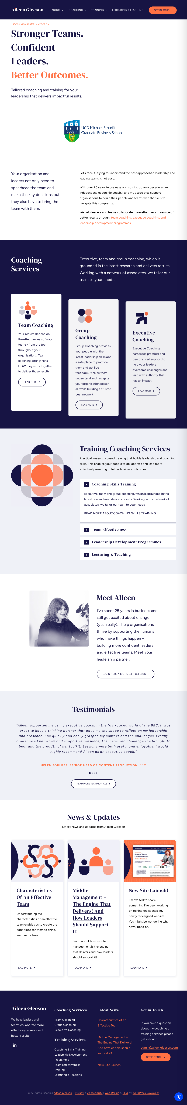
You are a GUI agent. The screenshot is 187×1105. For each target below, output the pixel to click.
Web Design (112, 1092)
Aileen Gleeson (63, 1092)
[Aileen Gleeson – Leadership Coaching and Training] (27, 9)
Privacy (79, 1092)
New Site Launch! (148, 890)
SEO (125, 1092)
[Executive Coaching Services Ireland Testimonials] (93, 783)
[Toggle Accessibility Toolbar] (178, 1096)
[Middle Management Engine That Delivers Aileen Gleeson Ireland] (94, 841)
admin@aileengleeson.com (159, 1047)
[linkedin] (15, 1045)
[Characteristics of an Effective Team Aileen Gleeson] (37, 841)
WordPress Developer (146, 1092)
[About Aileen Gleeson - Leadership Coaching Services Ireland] (125, 674)
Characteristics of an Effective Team (34, 897)
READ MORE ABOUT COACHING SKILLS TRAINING (120, 513)
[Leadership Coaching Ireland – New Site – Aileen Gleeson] (150, 841)
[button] (128, 484)
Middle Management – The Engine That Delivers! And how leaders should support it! (92, 911)
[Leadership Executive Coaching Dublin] (155, 1057)
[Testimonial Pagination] (90, 773)
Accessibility (94, 1092)
